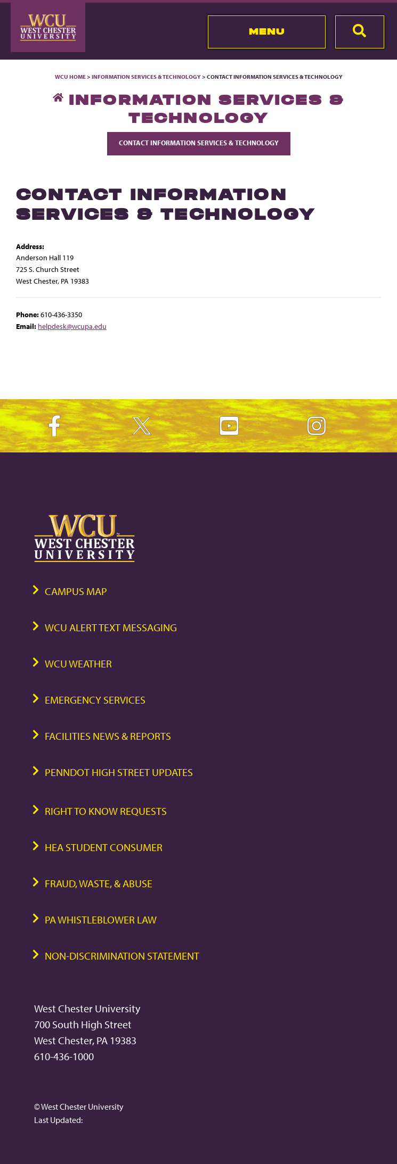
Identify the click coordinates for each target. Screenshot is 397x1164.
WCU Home (70, 76)
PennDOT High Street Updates (119, 772)
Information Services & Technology (147, 76)
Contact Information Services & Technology (199, 142)
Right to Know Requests (106, 811)
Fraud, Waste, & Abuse (98, 883)
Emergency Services (95, 699)
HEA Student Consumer (104, 847)
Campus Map (76, 591)
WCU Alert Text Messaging (111, 627)
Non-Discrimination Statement (122, 955)
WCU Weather (78, 663)
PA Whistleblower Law (101, 919)
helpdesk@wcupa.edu (72, 326)
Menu (267, 31)
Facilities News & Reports (108, 735)
